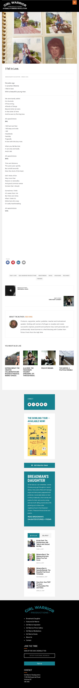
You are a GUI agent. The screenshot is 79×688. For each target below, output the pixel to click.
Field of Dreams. (47, 368)
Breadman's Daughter (13, 77)
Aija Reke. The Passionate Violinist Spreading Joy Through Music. (29, 371)
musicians (58, 275)
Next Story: (55, 299)
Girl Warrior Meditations (33, 631)
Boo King (70, 58)
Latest (45, 536)
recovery (66, 275)
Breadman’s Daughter (33, 619)
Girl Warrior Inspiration (33, 625)
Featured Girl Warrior (32, 622)
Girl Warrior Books (32, 634)
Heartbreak (42, 275)
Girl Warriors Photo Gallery (34, 628)
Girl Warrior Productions (27, 275)
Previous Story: (23, 288)
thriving (39, 278)
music (50, 275)
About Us (29, 638)
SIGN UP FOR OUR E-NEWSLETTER (35, 651)
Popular (33, 536)
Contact (28, 641)
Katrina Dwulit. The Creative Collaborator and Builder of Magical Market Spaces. (12, 371)
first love (13, 275)
